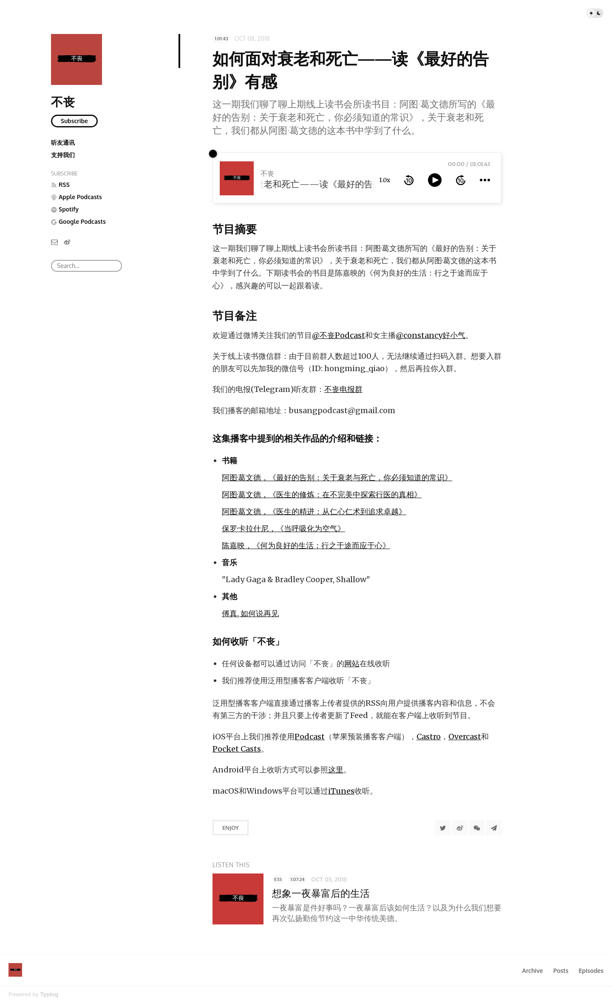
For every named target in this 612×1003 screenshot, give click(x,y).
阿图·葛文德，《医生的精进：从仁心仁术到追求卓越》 (314, 511)
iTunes (341, 791)
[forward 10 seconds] (460, 180)
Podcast (310, 736)
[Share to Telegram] (494, 827)
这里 (335, 770)
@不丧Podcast (338, 335)
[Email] (54, 241)
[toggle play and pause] (435, 180)
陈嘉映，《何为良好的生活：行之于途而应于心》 (306, 545)
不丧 (63, 101)
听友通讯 (63, 142)
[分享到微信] (476, 827)
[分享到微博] (460, 827)
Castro (428, 736)
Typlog (49, 994)
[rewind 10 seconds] (409, 180)
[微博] (67, 241)
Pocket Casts (236, 749)
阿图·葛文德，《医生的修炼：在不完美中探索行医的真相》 (322, 494)
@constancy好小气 (430, 335)
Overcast (464, 736)
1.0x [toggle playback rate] (384, 180)
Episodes (591, 970)
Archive (532, 970)
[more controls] (485, 180)
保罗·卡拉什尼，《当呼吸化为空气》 (283, 528)
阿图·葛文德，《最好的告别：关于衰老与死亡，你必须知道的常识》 (337, 477)
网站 (352, 663)
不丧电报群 (343, 389)
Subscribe (74, 120)
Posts (561, 970)
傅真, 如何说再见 (250, 613)
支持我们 (63, 154)
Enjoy (230, 827)
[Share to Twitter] (442, 827)
